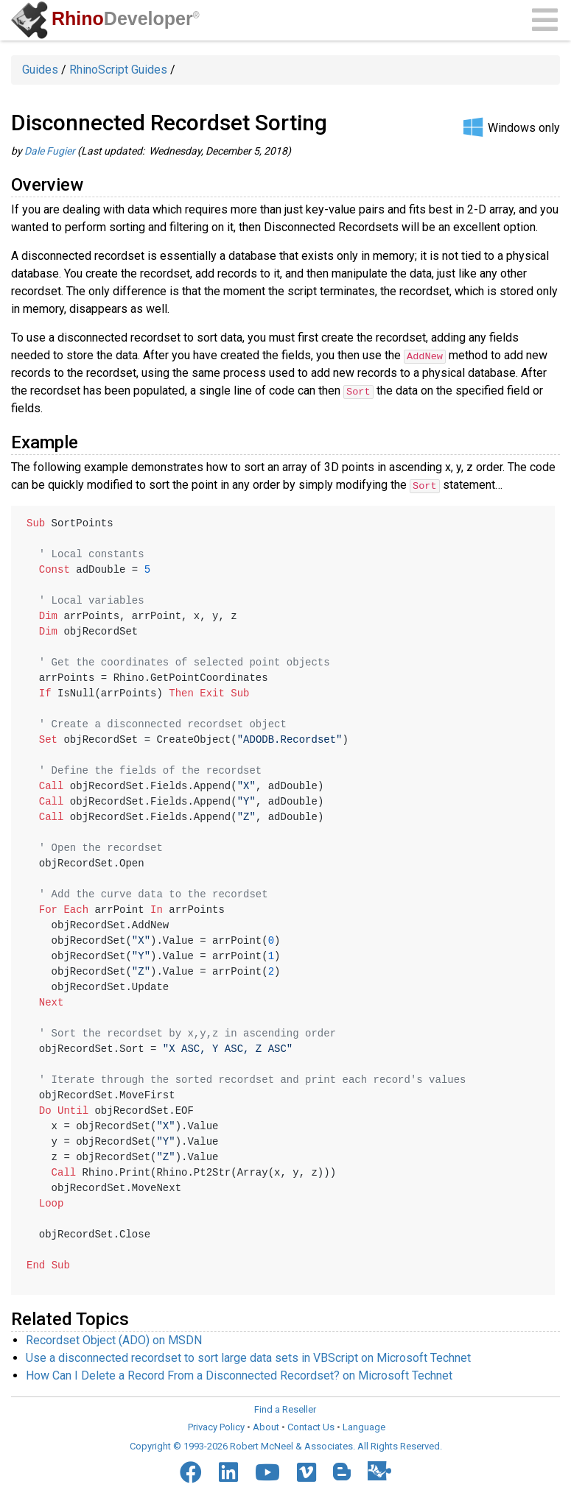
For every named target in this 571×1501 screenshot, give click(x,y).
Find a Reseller (285, 1408)
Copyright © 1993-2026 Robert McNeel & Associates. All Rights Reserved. (286, 1445)
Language (364, 1426)
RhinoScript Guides (118, 70)
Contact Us (310, 1426)
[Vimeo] (306, 1471)
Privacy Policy (216, 1426)
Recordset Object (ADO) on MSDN (114, 1339)
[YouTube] (267, 1471)
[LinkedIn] (228, 1471)
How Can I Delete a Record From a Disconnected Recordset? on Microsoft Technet (239, 1375)
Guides (40, 70)
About (266, 1426)
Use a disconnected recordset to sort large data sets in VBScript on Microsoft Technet (248, 1357)
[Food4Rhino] (379, 1469)
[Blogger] (342, 1471)
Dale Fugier (49, 151)
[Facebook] (190, 1471)
